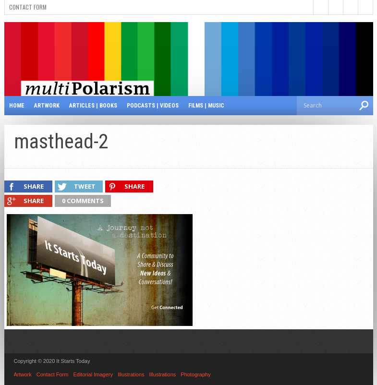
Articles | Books (93, 105)
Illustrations (131, 374)
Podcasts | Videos (153, 105)
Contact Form (28, 7)
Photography (195, 374)
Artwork (47, 105)
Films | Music (206, 105)
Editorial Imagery (93, 374)
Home (16, 105)
